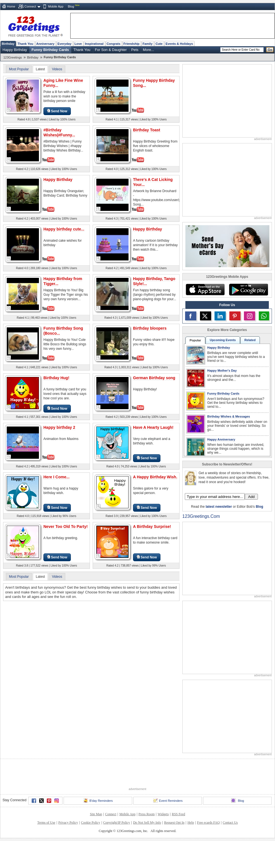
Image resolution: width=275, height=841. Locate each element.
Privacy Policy (68, 822)
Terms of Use (46, 822)
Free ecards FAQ (208, 822)
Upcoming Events (223, 340)
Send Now (57, 111)
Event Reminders (168, 800)
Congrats (113, 43)
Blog (71, 6)
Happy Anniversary (221, 439)
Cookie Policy (90, 822)
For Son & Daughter (111, 50)
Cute (158, 43)
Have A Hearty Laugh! (153, 427)
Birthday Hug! (56, 378)
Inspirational (94, 43)
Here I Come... (56, 477)
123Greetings (12, 57)
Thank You (25, 43)
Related (250, 340)
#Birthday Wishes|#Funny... (59, 132)
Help (190, 822)
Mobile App (55, 6)
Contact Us (230, 822)
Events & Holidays (179, 43)
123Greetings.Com (201, 516)
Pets (135, 50)
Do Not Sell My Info (147, 822)
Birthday (8, 43)
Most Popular (19, 69)
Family (147, 43)
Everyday (64, 43)
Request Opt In (174, 822)
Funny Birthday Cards (50, 50)
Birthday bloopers (150, 328)
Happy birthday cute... (63, 229)
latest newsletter (219, 507)
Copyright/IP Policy (116, 822)
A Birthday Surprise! (152, 526)
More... (148, 50)
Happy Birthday (15, 50)
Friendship (131, 43)
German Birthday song (154, 378)
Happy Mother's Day (222, 370)
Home (11, 6)
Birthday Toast (146, 130)
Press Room (147, 814)
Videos (57, 69)
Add (251, 497)
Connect (30, 6)
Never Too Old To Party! (65, 526)
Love (78, 43)
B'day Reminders (98, 800)
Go (270, 49)
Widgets (163, 814)
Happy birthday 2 (59, 427)
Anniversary (45, 43)
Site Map (96, 814)
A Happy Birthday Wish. (155, 477)
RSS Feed (178, 814)
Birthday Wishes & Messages (228, 416)
